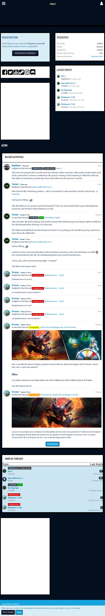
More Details (8, 612)
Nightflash (65, 79)
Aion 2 (63, 76)
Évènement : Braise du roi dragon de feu (59, 394)
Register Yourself (25, 53)
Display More (52, 444)
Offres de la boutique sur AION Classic (58, 327)
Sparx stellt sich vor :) (68, 83)
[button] (3, 3)
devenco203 (97, 56)
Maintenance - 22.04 (68, 97)
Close (19, 612)
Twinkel (64, 86)
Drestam (64, 100)
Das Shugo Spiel (66, 90)
